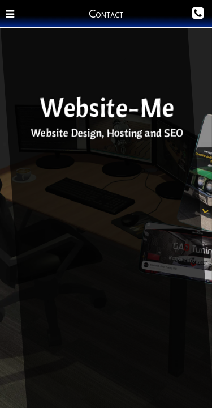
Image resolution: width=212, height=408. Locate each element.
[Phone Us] (179, 13)
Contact (106, 14)
